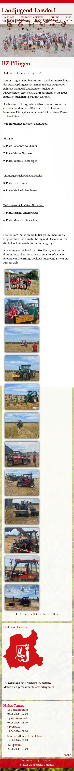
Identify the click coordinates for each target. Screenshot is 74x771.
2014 (20, 23)
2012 (69, 21)
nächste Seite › (32, 614)
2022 (42, 26)
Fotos (68, 17)
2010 (47, 21)
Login (46, 760)
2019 (9, 26)
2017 (53, 23)
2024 (63, 26)
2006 (4, 21)
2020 (20, 26)
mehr (67, 755)
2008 (26, 21)
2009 (36, 21)
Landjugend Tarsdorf (28, 10)
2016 (42, 23)
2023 (53, 26)
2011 (58, 21)
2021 (31, 26)
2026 (39, 29)
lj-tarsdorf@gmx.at (43, 687)
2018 (63, 23)
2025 (9, 29)
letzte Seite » (50, 614)
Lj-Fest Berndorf (17, 718)
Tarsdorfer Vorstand (31, 17)
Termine (54, 17)
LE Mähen (13, 727)
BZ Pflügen (25, 29)
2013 (9, 23)
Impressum (28, 760)
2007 (15, 21)
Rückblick (8, 17)
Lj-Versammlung (17, 709)
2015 (31, 23)
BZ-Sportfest (14, 745)
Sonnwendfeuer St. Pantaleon (24, 736)
